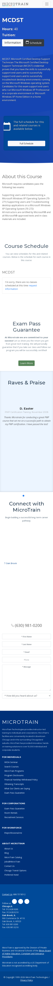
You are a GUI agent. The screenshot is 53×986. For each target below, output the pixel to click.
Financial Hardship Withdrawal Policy (21, 779)
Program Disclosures (14, 775)
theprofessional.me (13, 832)
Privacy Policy (26, 980)
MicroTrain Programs (14, 771)
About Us (8, 848)
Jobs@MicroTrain (12, 861)
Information (13, 42)
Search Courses (11, 766)
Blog (6, 853)
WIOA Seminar (11, 762)
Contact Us (9, 866)
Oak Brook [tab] (10, 619)
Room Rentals (10, 812)
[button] (20, 526)
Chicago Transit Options (15, 870)
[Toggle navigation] (47, 4)
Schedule (34, 42)
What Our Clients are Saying (17, 788)
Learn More (26, 389)
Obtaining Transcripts (14, 784)
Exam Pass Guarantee (14, 792)
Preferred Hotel (11, 874)
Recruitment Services (14, 817)
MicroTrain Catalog (13, 857)
